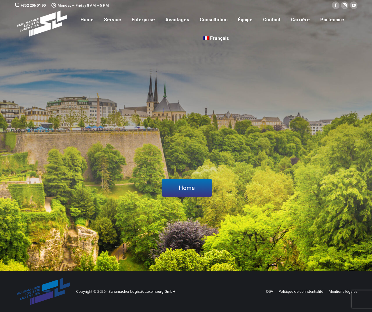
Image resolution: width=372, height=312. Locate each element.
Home (187, 187)
